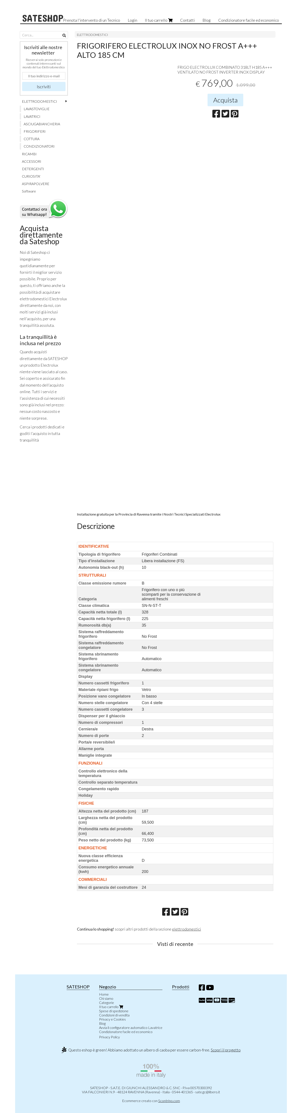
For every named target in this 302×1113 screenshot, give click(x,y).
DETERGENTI (33, 169)
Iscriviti (44, 86)
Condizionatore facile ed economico (248, 20)
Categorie (106, 1002)
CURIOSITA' (31, 176)
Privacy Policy (109, 1037)
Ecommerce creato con (151, 1101)
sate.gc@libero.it (207, 1092)
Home (104, 994)
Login (132, 20)
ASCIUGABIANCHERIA (42, 124)
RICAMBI (29, 154)
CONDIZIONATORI (39, 146)
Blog (207, 20)
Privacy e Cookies (112, 1019)
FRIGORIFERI (35, 131)
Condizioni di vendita (114, 1015)
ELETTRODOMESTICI (92, 35)
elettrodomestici (186, 929)
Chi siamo (106, 998)
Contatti (187, 20)
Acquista (225, 100)
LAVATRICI (32, 116)
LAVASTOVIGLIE (37, 109)
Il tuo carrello (158, 20)
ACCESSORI (31, 161)
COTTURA (31, 139)
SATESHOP (42, 18)
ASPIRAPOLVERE (35, 184)
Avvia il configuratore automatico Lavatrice (130, 1027)
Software (29, 191)
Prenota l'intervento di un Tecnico (91, 20)
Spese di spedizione (113, 1011)
